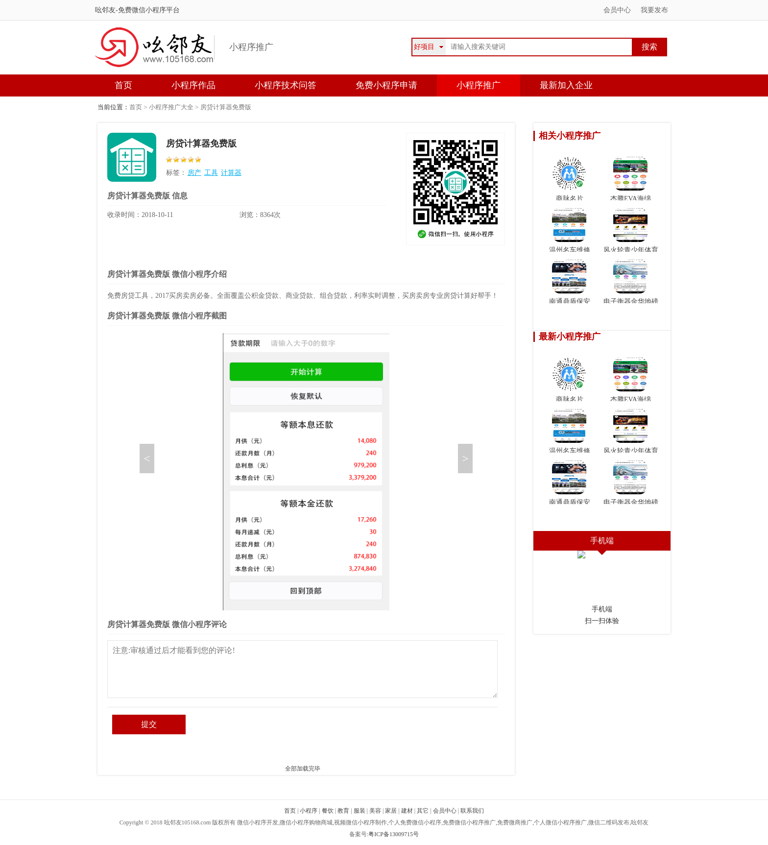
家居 (391, 810)
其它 (423, 810)
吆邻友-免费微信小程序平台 (137, 10)
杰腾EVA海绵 (630, 179)
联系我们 (472, 810)
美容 (375, 810)
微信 (712, 600)
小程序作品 (193, 85)
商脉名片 (569, 179)
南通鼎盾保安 (569, 282)
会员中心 (617, 10)
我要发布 (654, 10)
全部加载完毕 (302, 768)
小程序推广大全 (171, 107)
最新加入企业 (566, 85)
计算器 (231, 172)
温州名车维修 (569, 231)
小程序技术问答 (285, 85)
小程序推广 (478, 85)
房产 (194, 172)
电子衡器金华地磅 (630, 282)
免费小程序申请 (386, 85)
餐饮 (328, 810)
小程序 (308, 810)
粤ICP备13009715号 (393, 834)
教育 (343, 810)
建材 (407, 810)
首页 (123, 85)
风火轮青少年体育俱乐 (630, 237)
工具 (211, 172)
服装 (359, 810)
